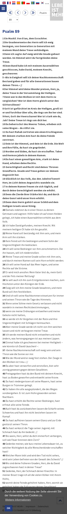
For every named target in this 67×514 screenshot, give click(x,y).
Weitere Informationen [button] (18, 499)
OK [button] (8, 508)
